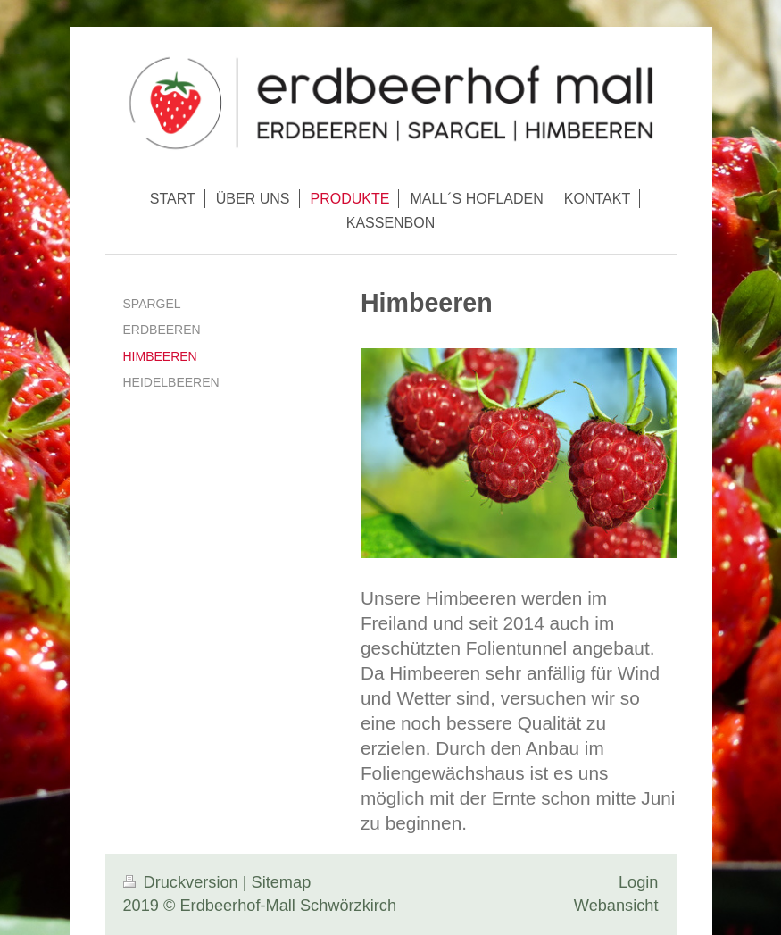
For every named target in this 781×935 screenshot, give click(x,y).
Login (639, 882)
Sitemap (282, 882)
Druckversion (183, 882)
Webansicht (616, 905)
